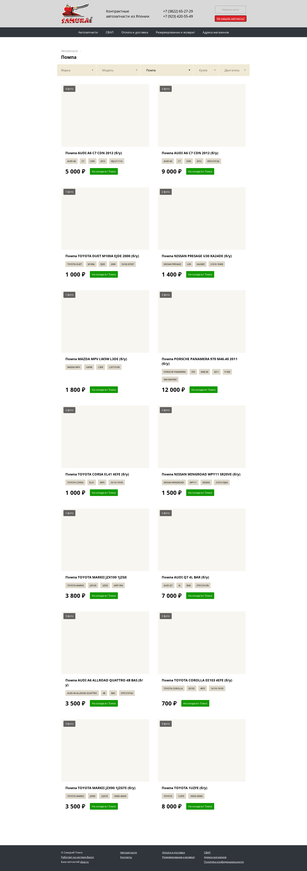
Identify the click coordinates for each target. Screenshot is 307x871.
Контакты (126, 857)
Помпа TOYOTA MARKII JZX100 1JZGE (96, 577)
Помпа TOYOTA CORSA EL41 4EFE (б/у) (97, 474)
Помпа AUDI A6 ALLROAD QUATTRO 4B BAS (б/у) (104, 682)
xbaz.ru (84, 862)
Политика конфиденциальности (224, 862)
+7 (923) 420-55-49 (178, 16)
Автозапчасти (69, 50)
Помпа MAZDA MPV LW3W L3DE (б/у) (96, 359)
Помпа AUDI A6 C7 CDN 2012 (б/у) (93, 153)
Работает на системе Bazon (77, 857)
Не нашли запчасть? (231, 18)
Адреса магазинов (215, 857)
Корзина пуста (230, 9)
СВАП (207, 852)
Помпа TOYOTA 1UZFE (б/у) (184, 788)
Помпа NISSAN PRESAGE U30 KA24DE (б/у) (197, 256)
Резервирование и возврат (178, 857)
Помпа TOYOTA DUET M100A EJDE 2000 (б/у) (102, 256)
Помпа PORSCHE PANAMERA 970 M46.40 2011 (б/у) (199, 361)
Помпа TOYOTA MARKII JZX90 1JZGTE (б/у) (100, 788)
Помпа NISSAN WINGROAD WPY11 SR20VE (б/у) (201, 474)
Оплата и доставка (173, 852)
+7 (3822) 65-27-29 (178, 11)
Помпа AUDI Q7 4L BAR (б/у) (185, 577)
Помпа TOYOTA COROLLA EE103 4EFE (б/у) (197, 680)
